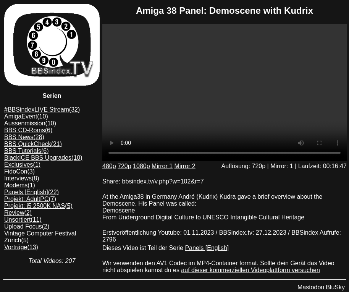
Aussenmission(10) (30, 123)
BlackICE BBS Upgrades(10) (43, 157)
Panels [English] (207, 248)
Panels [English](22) (31, 192)
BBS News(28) (24, 137)
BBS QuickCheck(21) (33, 144)
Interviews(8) (21, 178)
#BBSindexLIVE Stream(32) (42, 109)
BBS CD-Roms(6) (28, 130)
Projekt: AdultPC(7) (30, 199)
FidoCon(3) (19, 171)
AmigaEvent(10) (26, 116)
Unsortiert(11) (23, 219)
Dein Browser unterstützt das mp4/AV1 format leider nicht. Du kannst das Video (224, 92)
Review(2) (18, 212)
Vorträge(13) (21, 247)
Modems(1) (19, 185)
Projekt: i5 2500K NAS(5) (38, 206)
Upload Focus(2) (26, 226)
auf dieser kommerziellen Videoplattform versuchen (250, 270)
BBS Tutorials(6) (26, 151)
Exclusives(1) (22, 164)
